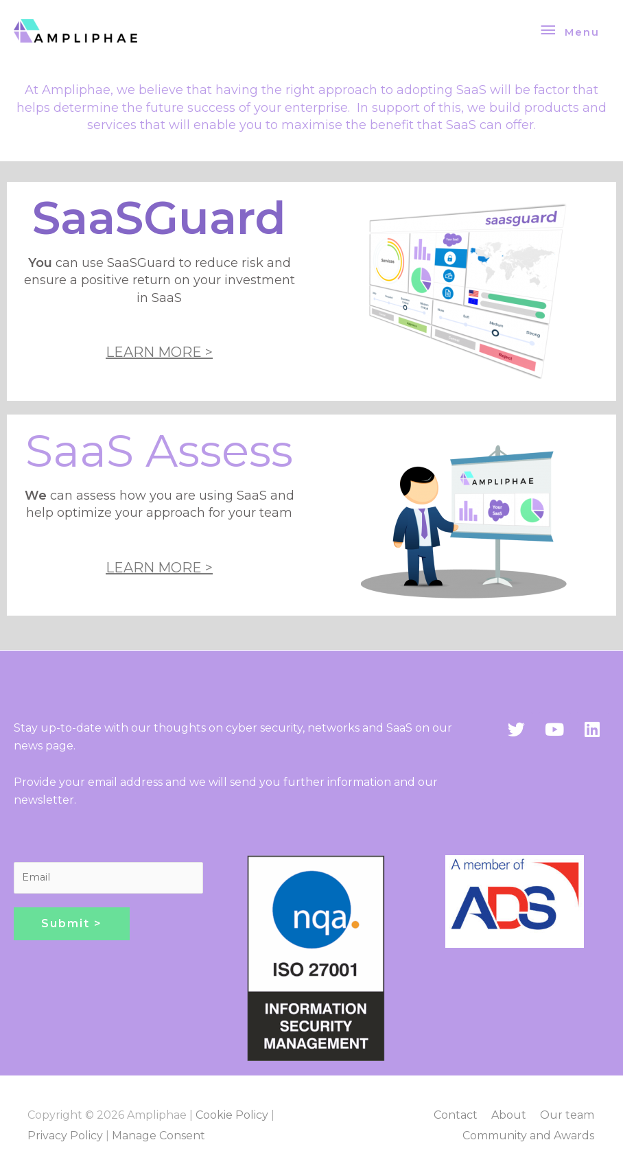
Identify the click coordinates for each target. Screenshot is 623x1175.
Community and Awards (530, 1135)
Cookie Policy (232, 1114)
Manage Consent (158, 1135)
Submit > (71, 923)
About (510, 1114)
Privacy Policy (65, 1135)
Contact (457, 1114)
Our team (568, 1114)
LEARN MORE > (159, 352)
